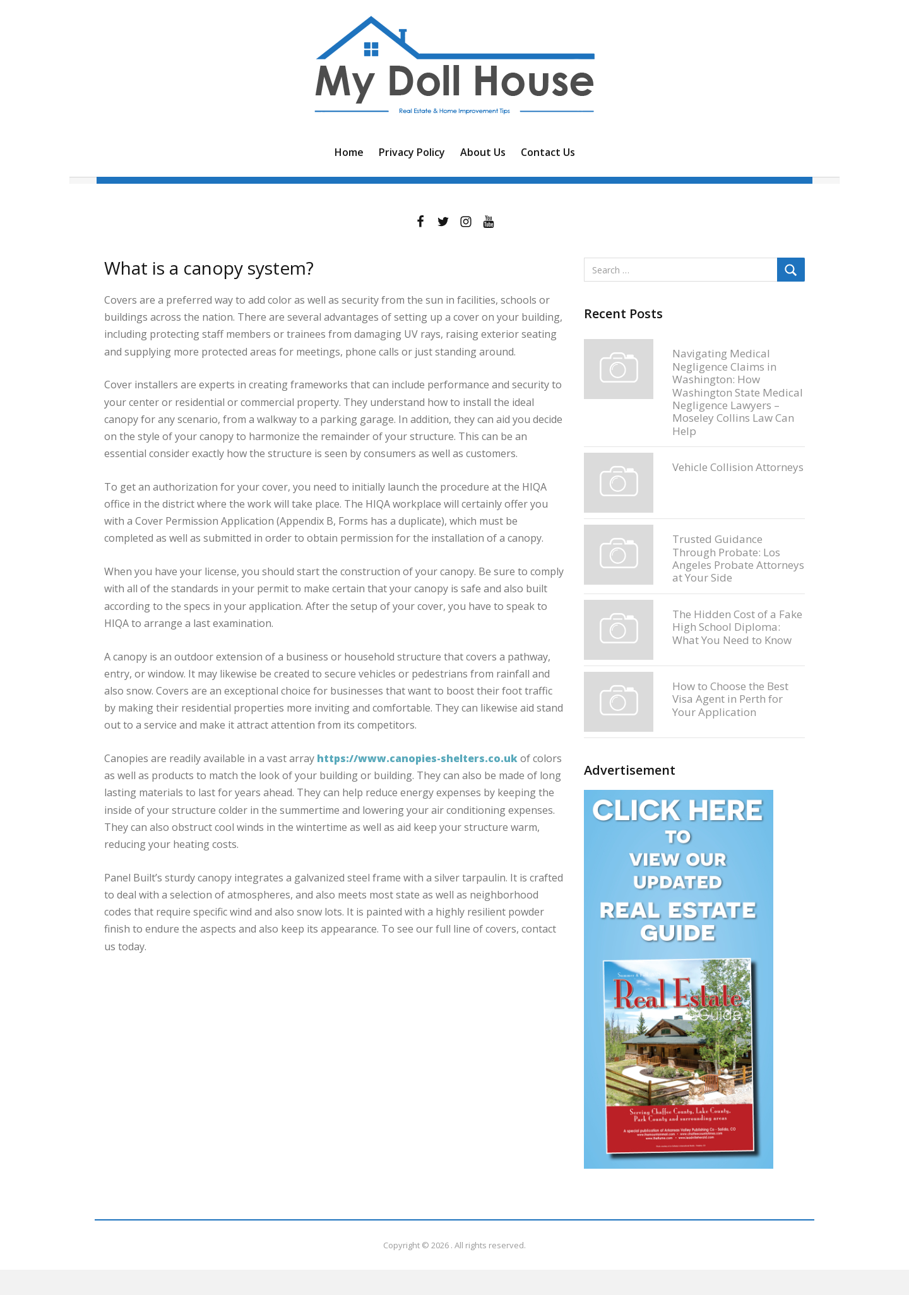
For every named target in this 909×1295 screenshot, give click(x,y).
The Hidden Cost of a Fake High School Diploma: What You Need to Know (737, 627)
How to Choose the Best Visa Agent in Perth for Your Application (730, 699)
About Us (483, 152)
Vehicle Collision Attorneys (738, 467)
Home (349, 152)
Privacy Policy (412, 152)
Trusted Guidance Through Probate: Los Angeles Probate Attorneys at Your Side (738, 558)
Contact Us (548, 152)
